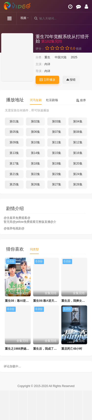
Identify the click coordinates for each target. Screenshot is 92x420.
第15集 (56, 153)
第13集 (14, 153)
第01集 (14, 121)
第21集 (14, 174)
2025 (74, 57)
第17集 (14, 163)
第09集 (14, 142)
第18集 (35, 163)
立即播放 (47, 79)
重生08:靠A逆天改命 (46, 300)
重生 (47, 57)
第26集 (35, 184)
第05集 (14, 132)
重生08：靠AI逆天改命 (20, 300)
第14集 (35, 153)
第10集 (35, 142)
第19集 (56, 163)
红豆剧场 (52, 100)
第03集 (56, 121)
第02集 (35, 121)
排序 (81, 100)
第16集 (77, 153)
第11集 (56, 142)
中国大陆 (60, 57)
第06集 (35, 132)
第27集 (56, 184)
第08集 (77, 132)
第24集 (77, 174)
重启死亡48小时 (71, 348)
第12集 (77, 142)
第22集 (35, 174)
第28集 (77, 184)
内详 (47, 64)
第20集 (77, 163)
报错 (71, 79)
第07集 (56, 132)
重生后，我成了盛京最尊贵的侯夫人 (56, 348)
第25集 (14, 184)
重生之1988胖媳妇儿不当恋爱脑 (26, 348)
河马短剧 (36, 100)
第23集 (56, 174)
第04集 (77, 121)
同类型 (34, 249)
